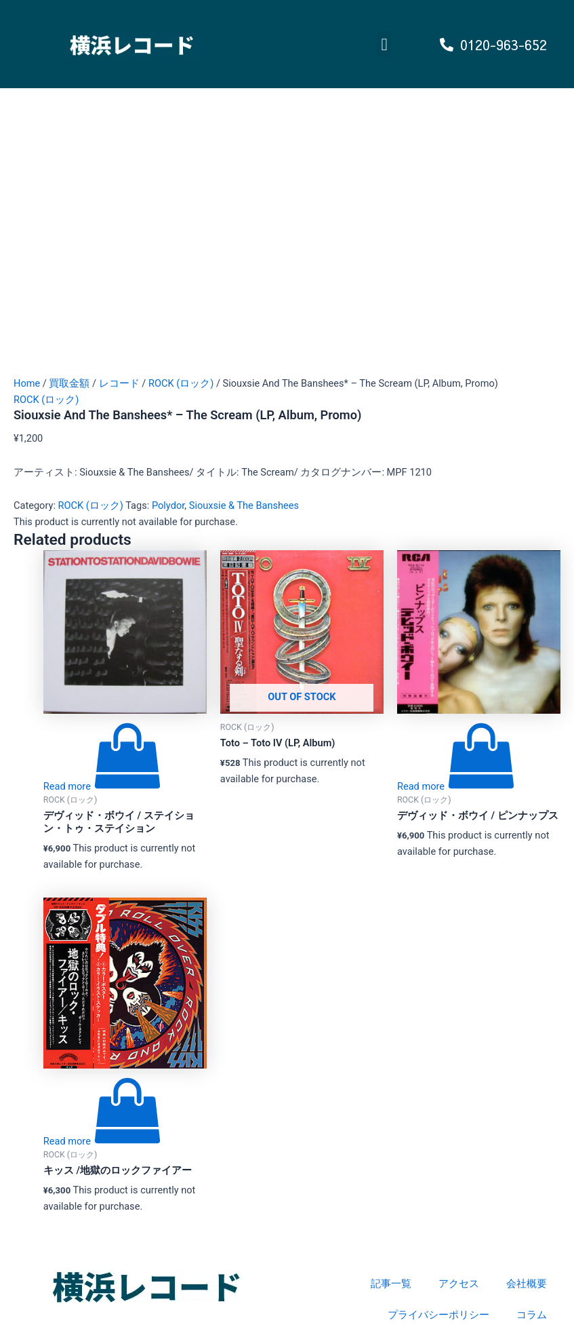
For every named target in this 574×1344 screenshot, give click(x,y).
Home (27, 383)
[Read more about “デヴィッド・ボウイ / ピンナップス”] (456, 786)
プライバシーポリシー (438, 1315)
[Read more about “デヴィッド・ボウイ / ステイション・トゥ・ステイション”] (102, 786)
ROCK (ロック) (180, 383)
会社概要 (526, 1284)
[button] (384, 44)
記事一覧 (391, 1284)
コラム (531, 1315)
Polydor (168, 505)
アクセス (458, 1284)
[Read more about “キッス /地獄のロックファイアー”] (102, 1141)
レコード (119, 383)
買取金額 (69, 383)
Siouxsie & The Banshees (244, 505)
